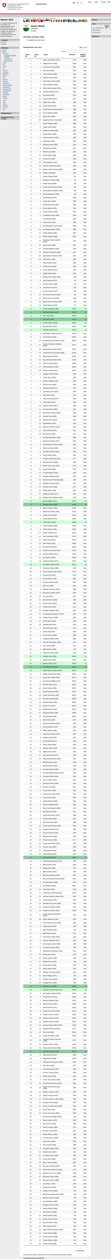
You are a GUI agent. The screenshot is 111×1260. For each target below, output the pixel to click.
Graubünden (6, 94)
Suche (96, 2)
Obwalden (5, 72)
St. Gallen (5, 92)
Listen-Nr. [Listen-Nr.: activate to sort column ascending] (27, 55)
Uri (3, 68)
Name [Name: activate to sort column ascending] (46, 54)
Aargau (5, 96)
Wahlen (39, 18)
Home (90, 2)
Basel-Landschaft (7, 85)
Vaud (4, 102)
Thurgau (5, 98)
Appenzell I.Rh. (7, 90)
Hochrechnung (96, 32)
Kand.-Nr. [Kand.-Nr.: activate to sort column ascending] (37, 55)
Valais (4, 103)
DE (74, 3)
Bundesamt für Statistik (29, 18)
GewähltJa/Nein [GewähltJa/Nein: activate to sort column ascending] (83, 55)
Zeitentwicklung (8, 60)
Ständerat (4, 40)
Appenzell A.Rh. (7, 88)
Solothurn (5, 81)
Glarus (4, 75)
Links (94, 24)
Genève (5, 107)
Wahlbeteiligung (6, 113)
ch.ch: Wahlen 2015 (97, 27)
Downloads (95, 36)
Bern (4, 64)
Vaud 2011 (6, 53)
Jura (4, 109)
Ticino (4, 100)
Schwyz (5, 70)
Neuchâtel (5, 105)
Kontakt (103, 2)
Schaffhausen (6, 87)
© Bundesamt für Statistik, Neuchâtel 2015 (33, 1258)
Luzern (5, 66)
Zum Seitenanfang (80, 1250)
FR (78, 3)
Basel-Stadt (6, 83)
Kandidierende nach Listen (36, 40)
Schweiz (4, 42)
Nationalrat (4, 48)
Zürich (4, 62)
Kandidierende (8, 58)
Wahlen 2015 (7, 20)
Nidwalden (5, 73)
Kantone (4, 44)
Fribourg (5, 79)
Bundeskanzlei (96, 30)
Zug (4, 77)
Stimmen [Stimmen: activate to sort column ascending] (72, 54)
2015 (86, 47)
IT (81, 3)
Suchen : (74, 51)
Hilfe (108, 2)
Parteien (94, 20)
